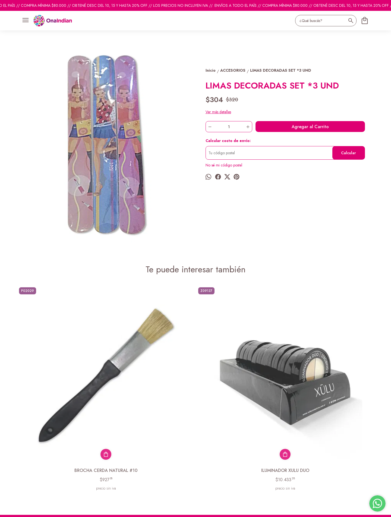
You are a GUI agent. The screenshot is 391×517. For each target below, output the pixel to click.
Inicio (20, 446)
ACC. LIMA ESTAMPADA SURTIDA (240, 381)
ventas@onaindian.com (214, 466)
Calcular (348, 153)
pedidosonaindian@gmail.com (219, 446)
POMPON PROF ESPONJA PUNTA (329, 381)
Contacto (23, 460)
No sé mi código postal (224, 165)
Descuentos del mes (32, 466)
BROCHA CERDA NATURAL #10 (61, 381)
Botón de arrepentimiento (188, 509)
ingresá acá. (163, 509)
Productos (24, 453)
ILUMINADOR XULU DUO (151, 381)
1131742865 (206, 456)
